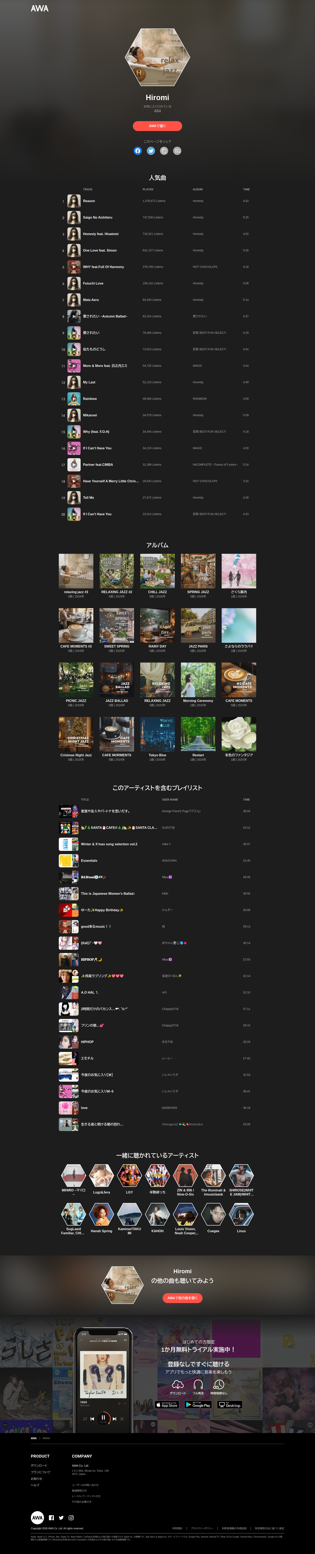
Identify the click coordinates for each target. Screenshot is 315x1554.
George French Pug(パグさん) (181, 811)
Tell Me (88, 497)
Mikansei (90, 415)
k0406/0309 (169, 1107)
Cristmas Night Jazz (76, 755)
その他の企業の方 (81, 1501)
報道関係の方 (79, 1490)
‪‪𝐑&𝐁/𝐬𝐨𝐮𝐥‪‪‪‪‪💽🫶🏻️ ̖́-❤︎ (93, 877)
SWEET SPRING (117, 646)
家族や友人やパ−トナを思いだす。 (105, 811)
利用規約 (177, 1528)
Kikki (165, 893)
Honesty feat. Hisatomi (100, 234)
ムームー (167, 1058)
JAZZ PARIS (198, 646)
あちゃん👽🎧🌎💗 (174, 943)
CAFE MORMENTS (116, 755)
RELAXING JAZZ (157, 701)
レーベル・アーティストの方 (86, 1496)
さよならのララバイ (239, 646)
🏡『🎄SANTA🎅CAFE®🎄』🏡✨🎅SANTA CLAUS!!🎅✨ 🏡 (127, 827)
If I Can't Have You (97, 448)
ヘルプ (35, 1485)
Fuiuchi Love (93, 283)
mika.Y (166, 844)
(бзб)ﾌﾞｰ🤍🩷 (91, 943)
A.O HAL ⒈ (90, 992)
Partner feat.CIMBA (98, 464)
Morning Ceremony (198, 701)
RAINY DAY (157, 646)
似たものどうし (94, 349)
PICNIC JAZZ (76, 701)
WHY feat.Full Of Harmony (103, 267)
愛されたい (200, 316)
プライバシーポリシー (202, 1528)
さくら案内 (239, 592)
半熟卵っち (157, 1192)
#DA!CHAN (169, 860)
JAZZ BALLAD (116, 701)
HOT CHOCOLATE (205, 266)
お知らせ (36, 1478)
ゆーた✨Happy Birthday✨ (102, 910)
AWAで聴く (157, 126)
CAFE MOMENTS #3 (76, 646)
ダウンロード (39, 1465)
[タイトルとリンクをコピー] (164, 151)
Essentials (89, 860)
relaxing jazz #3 (76, 592)
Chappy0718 (170, 1009)
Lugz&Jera (101, 1192)
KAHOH (158, 1231)
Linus (241, 1231)
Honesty (198, 201)
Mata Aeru (91, 300)
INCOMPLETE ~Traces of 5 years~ (215, 464)
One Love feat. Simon (100, 250)
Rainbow (90, 399)
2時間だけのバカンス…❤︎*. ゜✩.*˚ (104, 1009)
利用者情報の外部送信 (234, 1528)
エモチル (87, 1058)
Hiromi (46, 1438)
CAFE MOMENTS (239, 701)
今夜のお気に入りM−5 (97, 1091)
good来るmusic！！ (96, 926)
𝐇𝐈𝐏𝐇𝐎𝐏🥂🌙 (91, 959)
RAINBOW (200, 398)
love (84, 1108)
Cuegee (213, 1231)
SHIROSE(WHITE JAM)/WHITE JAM (241, 1194)
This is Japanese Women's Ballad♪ (108, 893)
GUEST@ (168, 827)
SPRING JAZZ (198, 592)
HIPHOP (87, 1042)
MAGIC (197, 365)
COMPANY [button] (82, 1456)
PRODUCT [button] (40, 1456)
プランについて (41, 1472)
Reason (89, 201)
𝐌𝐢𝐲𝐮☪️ (167, 877)
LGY (129, 1192)
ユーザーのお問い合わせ (85, 1485)
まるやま (167, 1041)
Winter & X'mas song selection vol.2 (109, 844)
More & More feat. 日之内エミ (105, 366)
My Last (89, 382)
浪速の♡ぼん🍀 (172, 976)
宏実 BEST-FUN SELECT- (209, 332)
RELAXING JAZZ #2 (116, 592)
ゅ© (164, 992)
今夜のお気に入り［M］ (97, 1075)
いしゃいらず (170, 1074)
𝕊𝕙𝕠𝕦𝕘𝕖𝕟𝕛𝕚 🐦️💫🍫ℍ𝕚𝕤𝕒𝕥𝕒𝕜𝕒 (182, 1124)
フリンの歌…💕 (92, 1025)
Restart (198, 755)
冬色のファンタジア (239, 755)
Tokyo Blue (157, 755)
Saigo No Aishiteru (97, 217)
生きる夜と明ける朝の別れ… (102, 1124)
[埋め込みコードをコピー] (177, 151)
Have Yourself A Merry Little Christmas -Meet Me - (121, 481)
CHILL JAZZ (157, 592)
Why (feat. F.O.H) (96, 431)
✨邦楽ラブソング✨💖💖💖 (102, 976)
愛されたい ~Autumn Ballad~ (105, 316)
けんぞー (167, 910)
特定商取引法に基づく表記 (269, 1528)
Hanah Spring (101, 1231)
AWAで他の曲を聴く (183, 1298)
